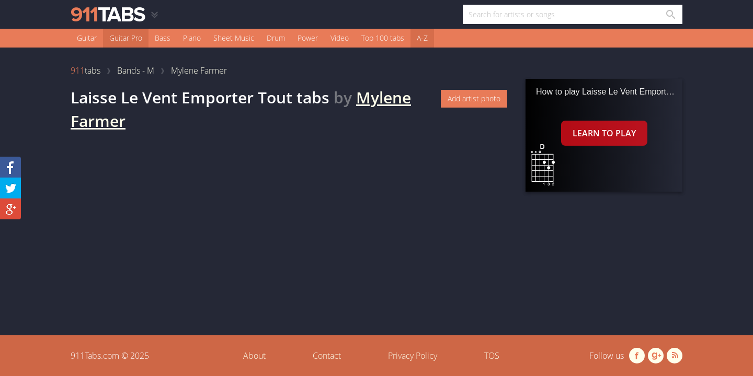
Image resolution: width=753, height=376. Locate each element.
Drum (276, 38)
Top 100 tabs (382, 38)
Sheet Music (233, 38)
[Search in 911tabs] (670, 14)
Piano (192, 38)
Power (308, 38)
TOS (491, 355)
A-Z (422, 38)
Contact (327, 355)
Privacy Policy (412, 355)
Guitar (87, 38)
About (254, 355)
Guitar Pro (125, 38)
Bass (162, 38)
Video (339, 38)
